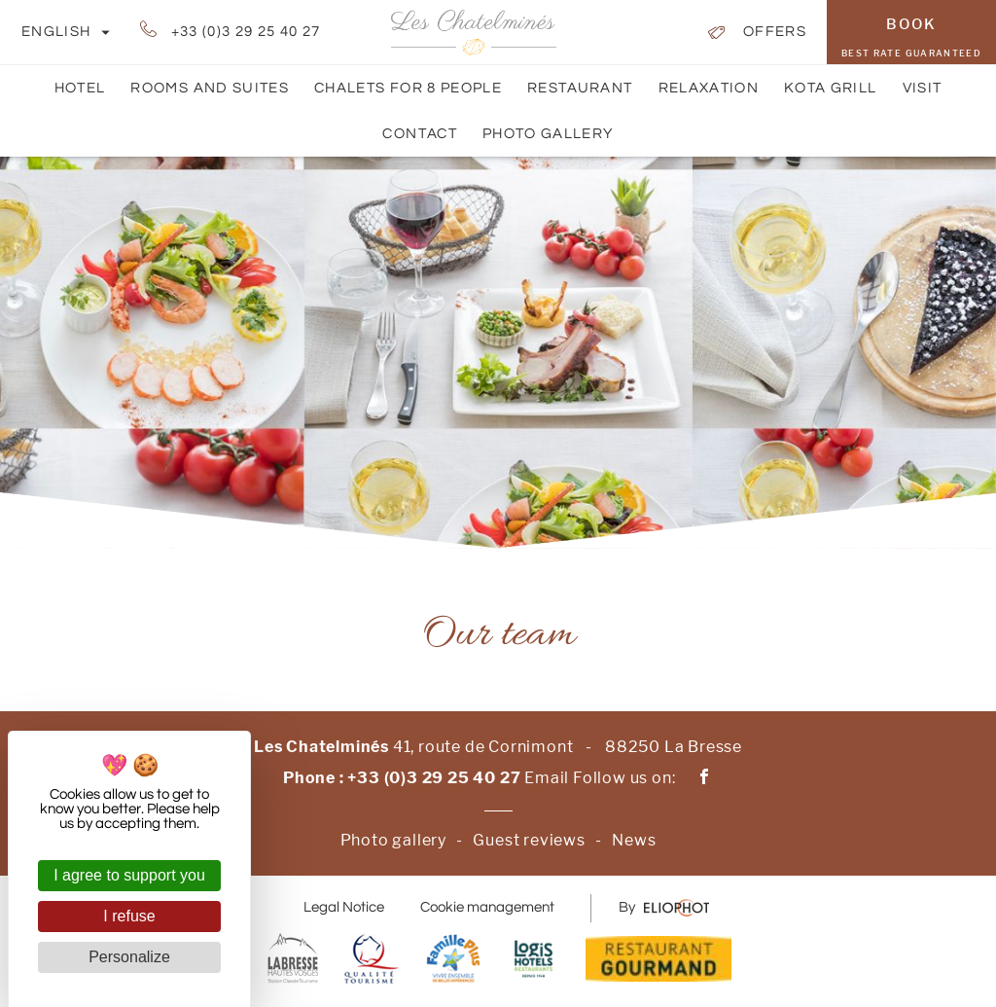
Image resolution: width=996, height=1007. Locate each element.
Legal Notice (343, 907)
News (634, 840)
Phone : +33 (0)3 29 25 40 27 (401, 778)
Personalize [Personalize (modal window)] (129, 957)
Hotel (80, 88)
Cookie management (487, 907)
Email (546, 778)
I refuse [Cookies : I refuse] (129, 916)
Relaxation (709, 88)
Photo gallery (548, 133)
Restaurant (580, 88)
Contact (419, 141)
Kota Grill (830, 88)
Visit (923, 88)
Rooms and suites (209, 96)
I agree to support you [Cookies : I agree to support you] (129, 875)
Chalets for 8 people (408, 88)
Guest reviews (529, 840)
